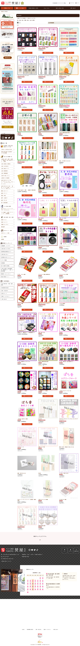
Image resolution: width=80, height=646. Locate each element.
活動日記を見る (7, 57)
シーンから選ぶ (20, 8)
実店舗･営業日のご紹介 (33, 8)
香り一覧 (7, 8)
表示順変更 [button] (51, 22)
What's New (46, 8)
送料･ (60, 8)
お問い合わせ (73, 8)
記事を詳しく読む (7, 127)
